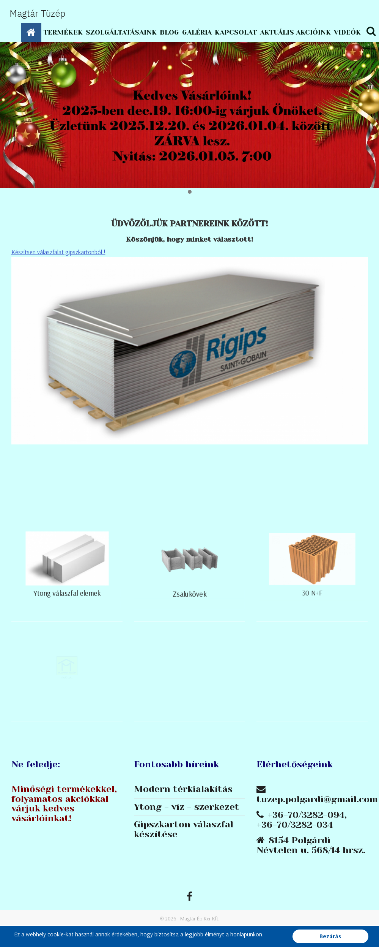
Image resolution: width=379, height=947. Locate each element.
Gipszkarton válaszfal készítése (183, 829)
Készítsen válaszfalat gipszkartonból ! (58, 252)
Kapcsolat (236, 32)
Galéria (197, 32)
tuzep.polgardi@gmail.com (317, 799)
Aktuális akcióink (295, 32)
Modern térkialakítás (183, 789)
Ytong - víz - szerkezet (186, 807)
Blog (169, 32)
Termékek (63, 32)
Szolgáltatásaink (121, 32)
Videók (347, 32)
